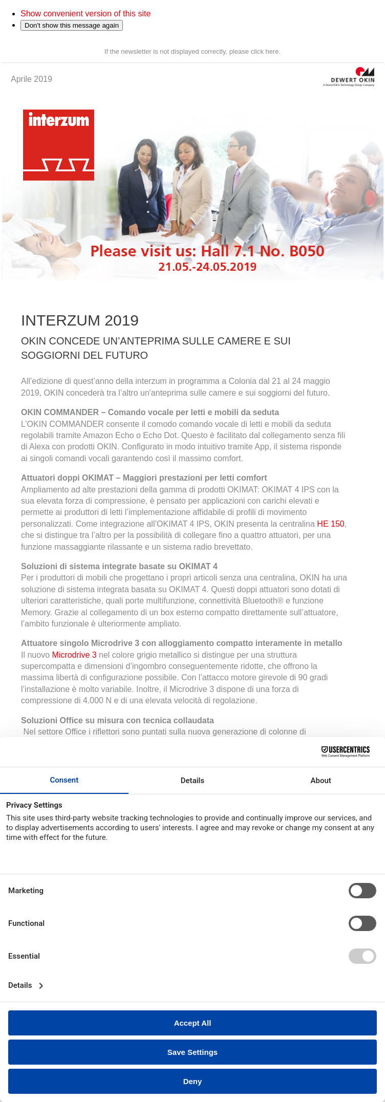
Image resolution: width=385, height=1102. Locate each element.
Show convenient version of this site (85, 13)
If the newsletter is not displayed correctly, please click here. (192, 51)
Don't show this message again (72, 25)
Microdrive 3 (74, 655)
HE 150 (330, 524)
